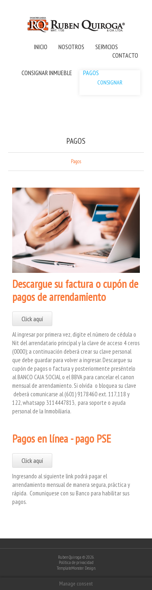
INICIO (40, 47)
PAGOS (91, 73)
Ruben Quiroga (69, 557)
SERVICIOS (106, 47)
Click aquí (32, 319)
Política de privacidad (76, 562)
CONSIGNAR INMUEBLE (46, 73)
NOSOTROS (71, 47)
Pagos (76, 161)
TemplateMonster (70, 568)
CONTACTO (125, 55)
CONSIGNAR (109, 82)
